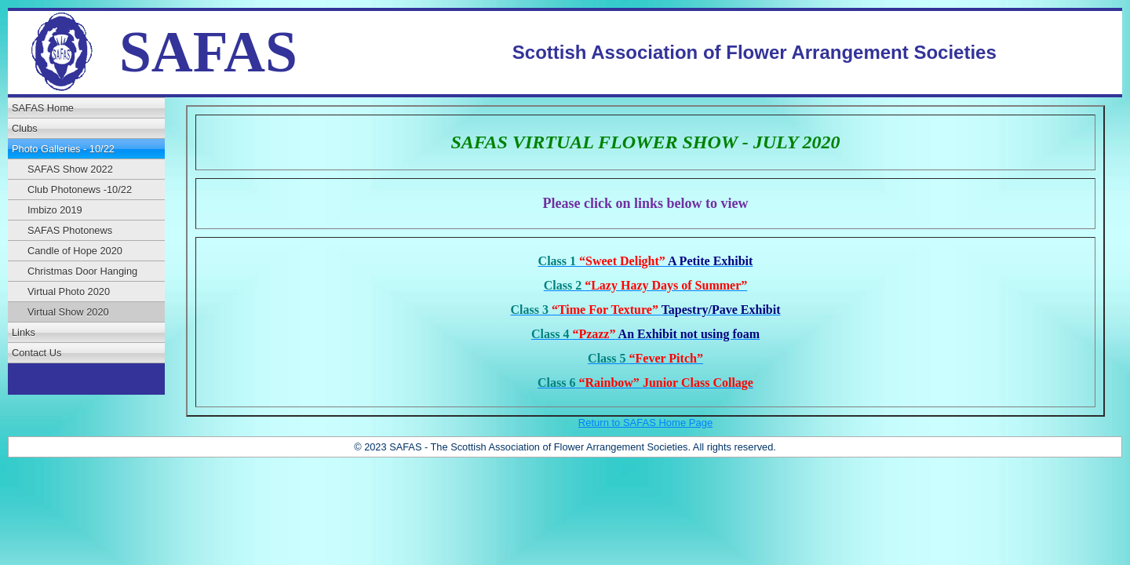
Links (23, 332)
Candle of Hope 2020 (74, 251)
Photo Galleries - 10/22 (63, 149)
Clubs (25, 128)
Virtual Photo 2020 (68, 291)
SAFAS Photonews (69, 230)
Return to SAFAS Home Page (645, 422)
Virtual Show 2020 (68, 312)
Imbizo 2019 (54, 210)
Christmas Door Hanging (82, 271)
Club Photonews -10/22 (79, 189)
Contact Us (36, 353)
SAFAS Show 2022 (70, 169)
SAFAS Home (43, 108)
